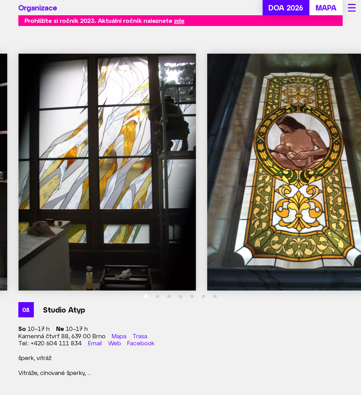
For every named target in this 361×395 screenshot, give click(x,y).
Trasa (140, 335)
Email (95, 342)
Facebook (141, 342)
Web (114, 342)
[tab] (146, 296)
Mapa (119, 335)
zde (179, 20)
